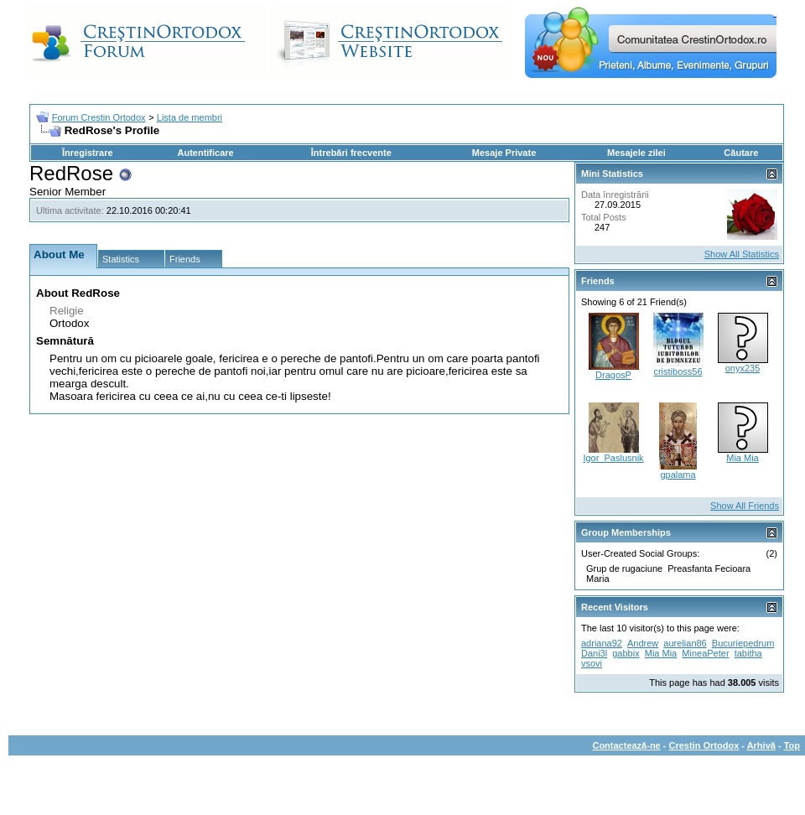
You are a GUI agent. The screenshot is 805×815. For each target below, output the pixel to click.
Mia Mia (742, 458)
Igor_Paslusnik (613, 458)
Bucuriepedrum (743, 643)
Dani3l (594, 653)
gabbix (625, 653)
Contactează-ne (626, 745)
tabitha (748, 653)
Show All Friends (744, 506)
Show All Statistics (741, 254)
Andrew (642, 643)
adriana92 (601, 643)
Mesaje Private (504, 153)
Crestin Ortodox (704, 745)
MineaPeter (705, 653)
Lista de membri (189, 117)
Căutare (741, 153)
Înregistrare (87, 153)
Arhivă (761, 745)
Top (792, 745)
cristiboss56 (677, 371)
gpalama (677, 475)
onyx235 (743, 368)
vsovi (591, 663)
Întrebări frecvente (351, 153)
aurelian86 (684, 643)
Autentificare (205, 153)
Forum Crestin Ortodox (99, 117)
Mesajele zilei (636, 153)
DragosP (613, 375)
